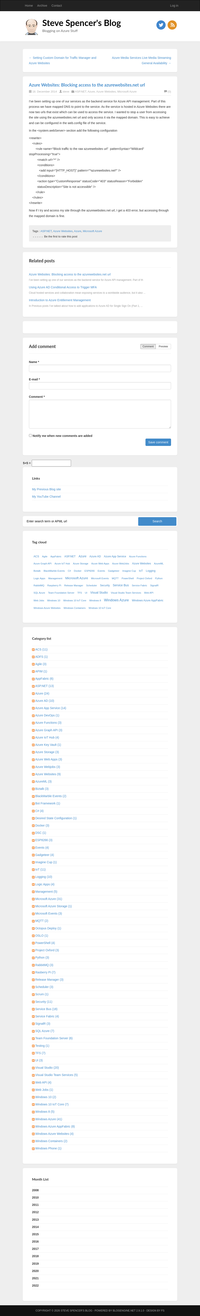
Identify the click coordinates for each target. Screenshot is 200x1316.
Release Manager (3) (49, 979)
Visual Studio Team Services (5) (56, 1075)
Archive (42, 5)
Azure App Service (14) (50, 708)
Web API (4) (43, 1082)
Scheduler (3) (44, 987)
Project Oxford (144, 578)
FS (162, 1310)
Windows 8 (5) (44, 1111)
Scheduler (91, 585)
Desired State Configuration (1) (56, 818)
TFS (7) (40, 1053)
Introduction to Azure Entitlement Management (60, 300)
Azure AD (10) (44, 700)
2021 (35, 1278)
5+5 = (27, 463)
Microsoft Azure (127, 91)
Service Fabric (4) (47, 1016)
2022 (35, 1285)
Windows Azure (116, 600)
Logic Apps (39, 578)
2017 (35, 1249)
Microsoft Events (100, 578)
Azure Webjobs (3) (47, 767)
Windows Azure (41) (48, 1119)
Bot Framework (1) (47, 803)
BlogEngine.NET (124, 1310)
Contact (57, 5)
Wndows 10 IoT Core (100, 608)
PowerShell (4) (45, 943)
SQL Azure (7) (44, 1031)
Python (159, 578)
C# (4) (39, 811)
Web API (148, 592)
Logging (151, 570)
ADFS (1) (41, 656)
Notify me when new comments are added (60, 436)
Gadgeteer (113, 571)
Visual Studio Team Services (126, 592)
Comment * (37, 396)
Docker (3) (42, 825)
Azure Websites (106, 91)
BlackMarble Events (54, 571)
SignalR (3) (42, 1023)
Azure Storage (80, 563)
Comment (148, 346)
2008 (35, 1190)
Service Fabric (139, 585)
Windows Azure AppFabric (147, 600)
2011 (35, 1205)
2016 (35, 1241)
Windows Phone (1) (48, 1148)
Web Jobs (38, 600)
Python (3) (42, 957)
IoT (141, 570)
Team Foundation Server (61, 592)
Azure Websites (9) (48, 774)
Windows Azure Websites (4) (54, 1133)
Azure (91, 91)
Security (105, 585)
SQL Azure (39, 592)
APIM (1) (41, 671)
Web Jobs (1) (44, 1089)
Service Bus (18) (46, 1009)
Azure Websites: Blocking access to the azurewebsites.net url (87, 84)
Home (29, 5)
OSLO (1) (41, 935)
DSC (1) (40, 832)
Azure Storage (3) (47, 752)
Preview (163, 346)
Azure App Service (115, 556)
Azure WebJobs (120, 563)
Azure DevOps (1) (47, 715)
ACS (36, 556)
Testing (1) (42, 1045)
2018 (35, 1256)
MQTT (115, 578)
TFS (79, 592)
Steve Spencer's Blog (81, 23)
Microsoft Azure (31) (48, 899)
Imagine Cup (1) (46, 862)
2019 (35, 1263)
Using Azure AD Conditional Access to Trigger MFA (63, 287)
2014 (35, 1227)
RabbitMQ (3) (44, 965)
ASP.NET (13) (44, 686)
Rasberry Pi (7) (45, 972)
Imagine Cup (129, 571)
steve (66, 91)
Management (55, 578)
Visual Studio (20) (47, 1067)
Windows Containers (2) (51, 1141)
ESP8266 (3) (43, 840)
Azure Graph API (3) (48, 730)
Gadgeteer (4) (44, 855)
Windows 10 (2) (45, 1097)
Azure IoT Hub (62, 563)
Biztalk (37, 571)
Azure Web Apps (100, 563)
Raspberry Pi (54, 585)
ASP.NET (80, 91)
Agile (44, 556)
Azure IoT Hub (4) (47, 737)
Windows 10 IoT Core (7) (51, 1104)
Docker (77, 571)
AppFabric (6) (44, 678)
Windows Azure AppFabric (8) (55, 1126)
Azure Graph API (42, 563)
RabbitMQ (38, 585)
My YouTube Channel (46, 496)
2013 (35, 1219)
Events (101, 571)
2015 (35, 1234)
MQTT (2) (41, 920)
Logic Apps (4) (45, 884)
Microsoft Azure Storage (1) (53, 906)
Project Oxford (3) (47, 950)
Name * (34, 362)
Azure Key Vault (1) (48, 744)
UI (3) (39, 1060)
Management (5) (46, 891)
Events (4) (42, 847)
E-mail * (34, 379)
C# (69, 571)
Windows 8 (95, 600)
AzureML (159, 563)
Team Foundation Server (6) (54, 1038)
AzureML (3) (43, 781)
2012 (35, 1212)
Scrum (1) (41, 994)
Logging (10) (43, 876)
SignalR (154, 585)
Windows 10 (53, 600)
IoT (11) (40, 869)
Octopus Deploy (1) (48, 928)
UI (86, 592)
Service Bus (121, 585)
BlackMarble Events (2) (50, 796)
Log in (174, 5)
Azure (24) (42, 693)
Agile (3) (40, 664)
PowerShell (128, 578)
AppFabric (55, 556)
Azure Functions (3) (48, 722)
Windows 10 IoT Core (74, 600)
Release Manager (73, 585)
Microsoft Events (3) (48, 913)
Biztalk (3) (41, 788)
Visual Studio (99, 592)
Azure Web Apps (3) (48, 759)
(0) (167, 91)
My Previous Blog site (46, 489)
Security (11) (43, 1001)
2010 (35, 1197)
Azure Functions (138, 556)
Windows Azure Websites (47, 608)
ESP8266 (90, 571)
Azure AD (95, 556)
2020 (35, 1271)
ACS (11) (41, 649)
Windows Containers (75, 608)
